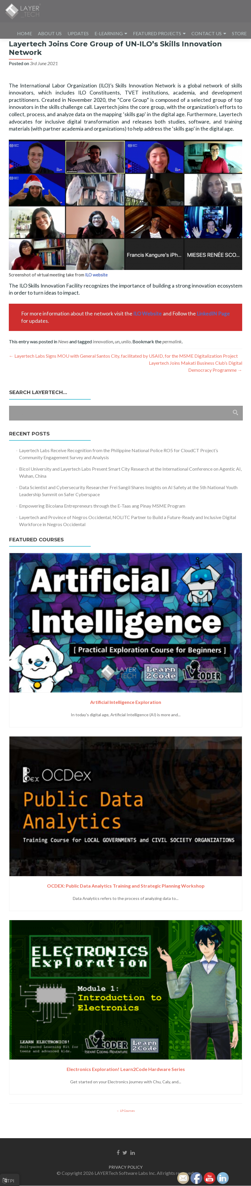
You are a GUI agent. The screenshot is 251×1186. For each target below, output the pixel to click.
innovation (103, 358)
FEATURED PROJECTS (157, 33)
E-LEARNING (109, 33)
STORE (239, 33)
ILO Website (147, 330)
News (63, 358)
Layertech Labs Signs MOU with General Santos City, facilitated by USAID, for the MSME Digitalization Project (123, 372)
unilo (126, 358)
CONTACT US (206, 33)
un (117, 358)
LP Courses (127, 1127)
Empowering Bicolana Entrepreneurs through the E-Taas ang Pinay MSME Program (102, 522)
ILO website (96, 291)
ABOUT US (50, 33)
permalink (172, 358)
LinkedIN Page (213, 330)
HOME (24, 33)
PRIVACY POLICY (126, 1167)
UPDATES (78, 33)
